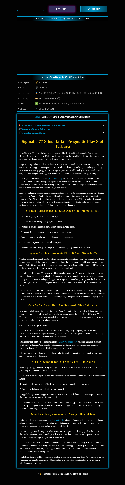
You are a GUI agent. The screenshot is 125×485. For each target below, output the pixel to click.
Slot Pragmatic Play (56, 420)
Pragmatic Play (55, 178)
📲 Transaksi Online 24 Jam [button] (61, 133)
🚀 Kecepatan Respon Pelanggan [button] (61, 129)
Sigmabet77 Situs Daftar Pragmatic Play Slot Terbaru (62, 18)
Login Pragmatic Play (68, 342)
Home (37, 117)
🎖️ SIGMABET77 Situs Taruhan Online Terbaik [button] (61, 125)
